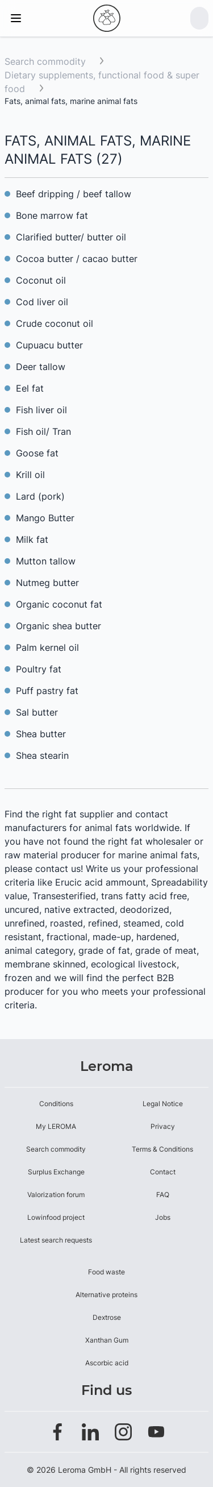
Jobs (162, 1217)
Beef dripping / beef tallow (73, 194)
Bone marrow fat (52, 215)
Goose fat (37, 453)
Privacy (163, 1126)
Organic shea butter (58, 626)
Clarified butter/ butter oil (71, 237)
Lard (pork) (40, 496)
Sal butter (37, 712)
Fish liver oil (41, 410)
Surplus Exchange (56, 1172)
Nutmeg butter (47, 582)
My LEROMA (56, 1126)
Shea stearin (42, 755)
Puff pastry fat (47, 690)
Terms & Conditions (162, 1149)
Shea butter (41, 734)
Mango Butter (45, 518)
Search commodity (45, 61)
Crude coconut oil (54, 323)
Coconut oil (41, 280)
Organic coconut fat (59, 604)
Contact (163, 1172)
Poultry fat (38, 669)
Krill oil (30, 474)
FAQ (162, 1194)
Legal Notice (163, 1103)
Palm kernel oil (47, 647)
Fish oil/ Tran (43, 431)
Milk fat (32, 539)
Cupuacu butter (49, 345)
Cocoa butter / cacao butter (76, 258)
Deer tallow (40, 366)
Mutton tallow (46, 561)
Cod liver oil (42, 302)
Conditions (56, 1103)
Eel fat (30, 388)
